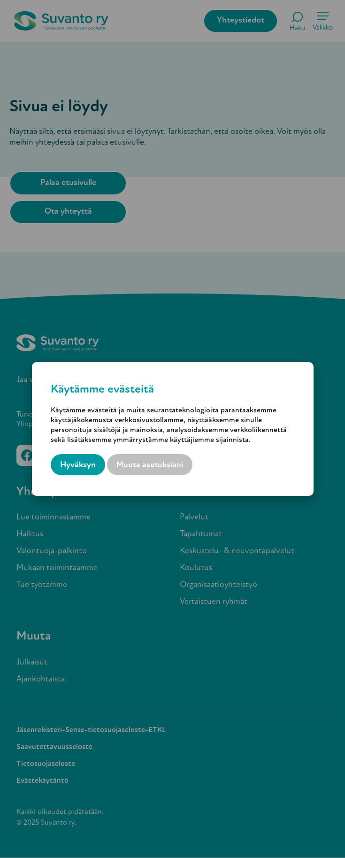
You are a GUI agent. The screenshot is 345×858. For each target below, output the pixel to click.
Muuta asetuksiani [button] (149, 465)
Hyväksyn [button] (78, 465)
